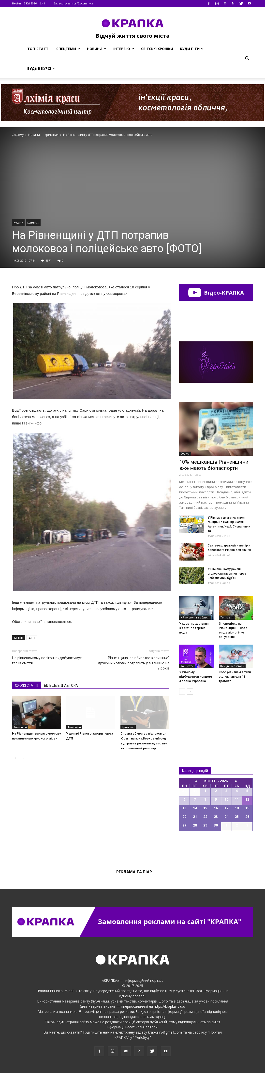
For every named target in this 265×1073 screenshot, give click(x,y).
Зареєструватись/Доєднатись (73, 3)
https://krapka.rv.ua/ (169, 1006)
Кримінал (33, 222)
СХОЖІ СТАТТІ (26, 685)
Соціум (185, 453)
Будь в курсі (41, 68)
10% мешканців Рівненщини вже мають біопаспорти (214, 465)
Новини (96, 48)
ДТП (32, 637)
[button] (247, 59)
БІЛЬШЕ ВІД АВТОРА (61, 685)
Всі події (216, 847)
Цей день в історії (232, 666)
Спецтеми (68, 48)
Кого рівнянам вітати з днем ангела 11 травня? (235, 676)
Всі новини (195, 723)
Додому (18, 135)
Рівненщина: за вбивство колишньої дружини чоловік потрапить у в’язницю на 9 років (133, 663)
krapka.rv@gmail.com (165, 1032)
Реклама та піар (134, 872)
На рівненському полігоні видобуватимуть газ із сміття (48, 660)
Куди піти (192, 48)
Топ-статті (38, 48)
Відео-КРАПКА (216, 292)
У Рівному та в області (195, 617)
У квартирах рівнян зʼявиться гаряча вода (193, 628)
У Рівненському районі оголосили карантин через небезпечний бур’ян (227, 573)
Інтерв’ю (123, 48)
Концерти (187, 666)
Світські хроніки (157, 48)
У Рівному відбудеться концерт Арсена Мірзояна (195, 676)
